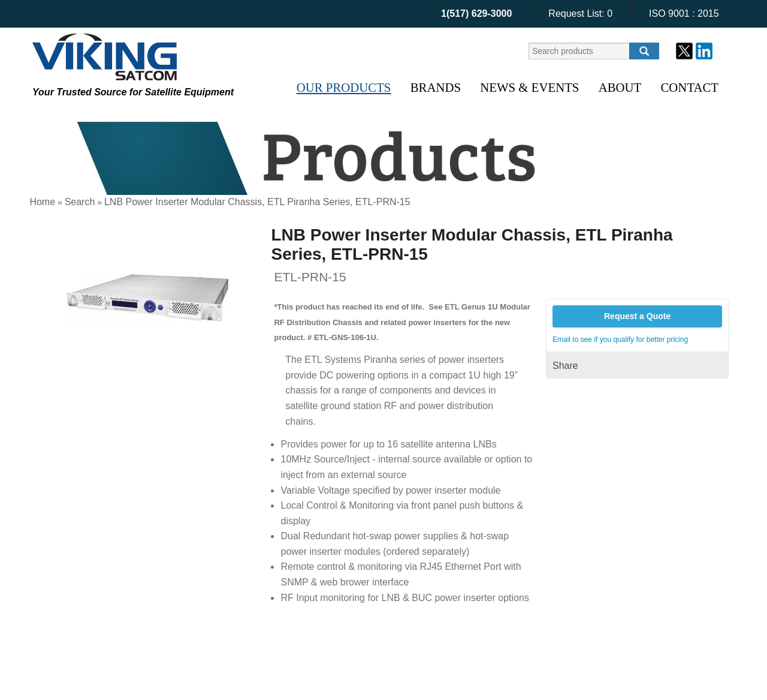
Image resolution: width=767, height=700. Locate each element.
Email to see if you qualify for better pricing (620, 339)
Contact (689, 87)
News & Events (529, 87)
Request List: (580, 13)
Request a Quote (637, 316)
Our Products (344, 87)
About (620, 87)
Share (565, 365)
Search (80, 202)
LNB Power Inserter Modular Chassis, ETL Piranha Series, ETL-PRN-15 (257, 202)
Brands (435, 87)
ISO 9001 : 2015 (684, 13)
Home (42, 202)
